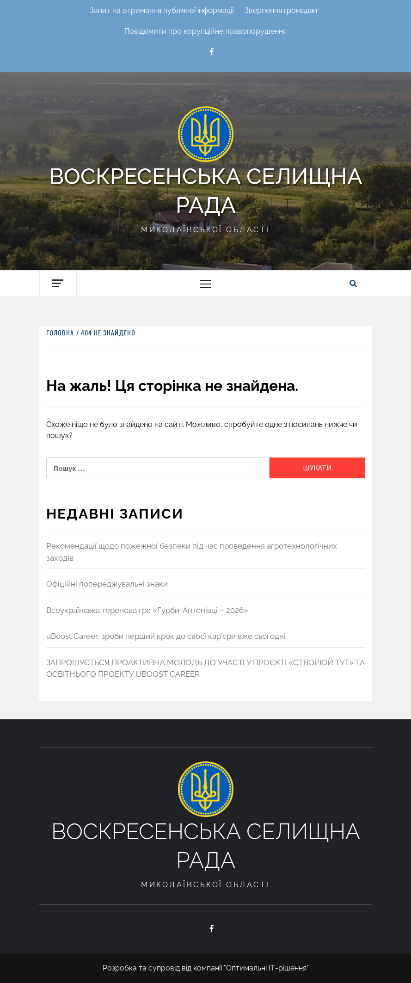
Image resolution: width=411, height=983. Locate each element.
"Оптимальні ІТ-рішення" (266, 968)
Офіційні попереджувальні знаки (107, 583)
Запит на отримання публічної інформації (161, 10)
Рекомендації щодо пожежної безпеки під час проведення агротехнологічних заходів (191, 552)
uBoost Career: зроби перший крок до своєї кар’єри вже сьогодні (166, 636)
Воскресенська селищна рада (205, 190)
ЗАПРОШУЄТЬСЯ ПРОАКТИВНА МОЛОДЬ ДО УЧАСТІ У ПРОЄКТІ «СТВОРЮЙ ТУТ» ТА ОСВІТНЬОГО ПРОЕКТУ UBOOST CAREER (205, 668)
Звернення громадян (281, 10)
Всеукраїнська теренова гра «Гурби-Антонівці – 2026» (147, 610)
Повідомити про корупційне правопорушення (205, 31)
